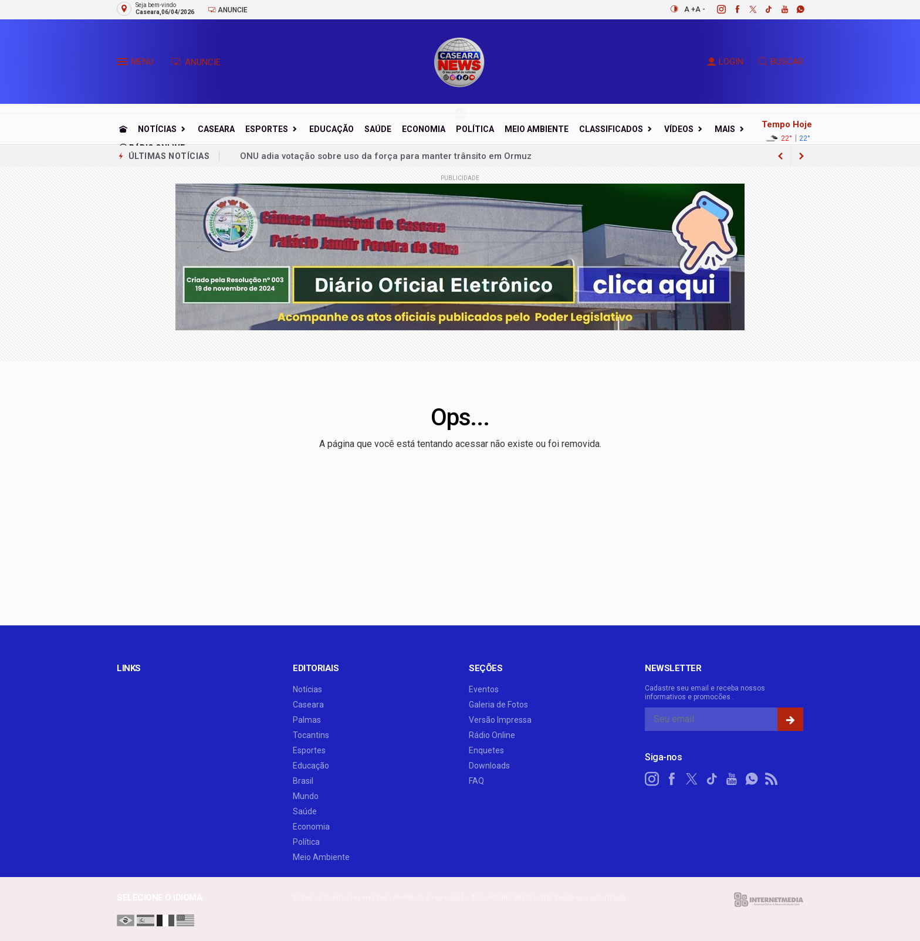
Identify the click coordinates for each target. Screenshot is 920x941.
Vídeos (679, 129)
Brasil (303, 781)
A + (689, 9)
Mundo (306, 796)
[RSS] (772, 779)
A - (700, 9)
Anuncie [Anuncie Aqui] (228, 9)
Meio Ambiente (537, 129)
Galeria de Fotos (498, 704)
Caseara (216, 129)
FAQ (476, 781)
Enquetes (486, 750)
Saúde (377, 129)
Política (475, 129)
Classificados (611, 129)
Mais (725, 129)
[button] (124, 64)
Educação (331, 129)
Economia (423, 129)
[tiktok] (762, 9)
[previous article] (801, 156)
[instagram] (715, 9)
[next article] (780, 156)
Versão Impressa (500, 720)
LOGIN (725, 61)
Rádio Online (492, 735)
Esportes (266, 129)
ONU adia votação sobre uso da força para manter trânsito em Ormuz (386, 156)
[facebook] (731, 9)
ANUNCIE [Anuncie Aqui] (196, 62)
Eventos (484, 689)
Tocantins (311, 735)
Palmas (307, 720)
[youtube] (778, 9)
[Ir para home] (123, 129)
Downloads (489, 765)
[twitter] (746, 9)
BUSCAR (781, 61)
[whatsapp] (794, 9)
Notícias (157, 129)
